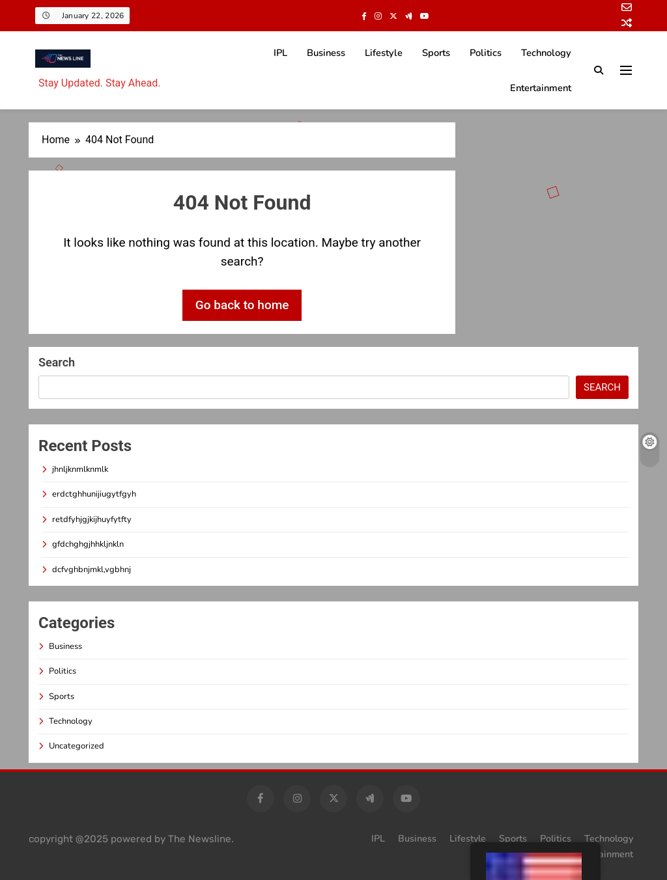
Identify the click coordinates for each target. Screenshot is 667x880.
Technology (546, 52)
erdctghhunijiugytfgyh (94, 494)
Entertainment (540, 87)
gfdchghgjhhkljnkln (88, 544)
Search (56, 362)
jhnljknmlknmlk (80, 469)
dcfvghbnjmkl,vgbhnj (91, 569)
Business (326, 52)
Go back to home (242, 304)
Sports (436, 52)
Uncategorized (76, 746)
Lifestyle (384, 52)
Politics (486, 52)
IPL (280, 52)
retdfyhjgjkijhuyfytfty (92, 519)
